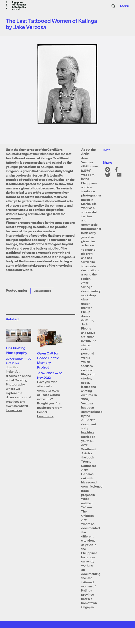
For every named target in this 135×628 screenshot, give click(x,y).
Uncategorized (42, 290)
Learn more (14, 410)
